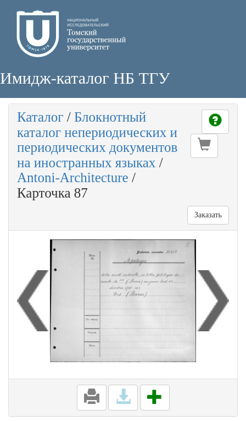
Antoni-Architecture (72, 177)
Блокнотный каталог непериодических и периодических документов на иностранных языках (97, 140)
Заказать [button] (208, 215)
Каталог (40, 117)
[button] (204, 146)
